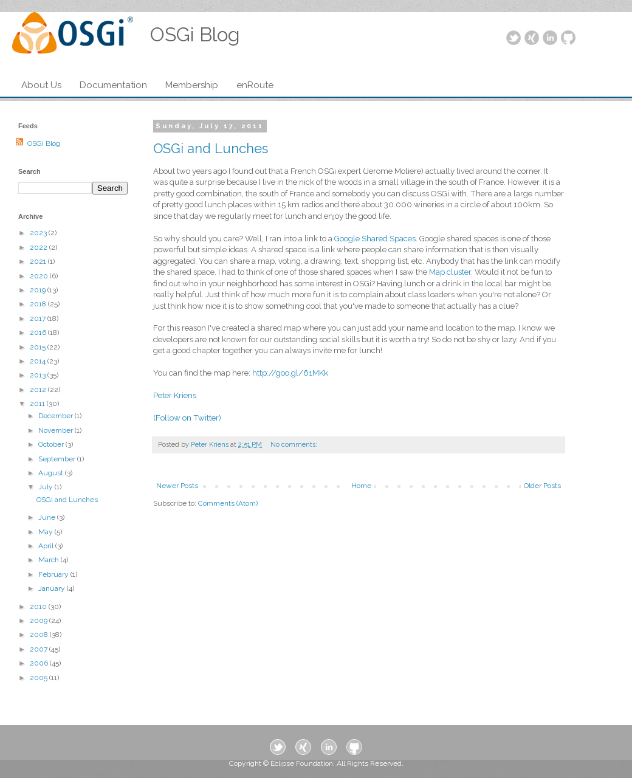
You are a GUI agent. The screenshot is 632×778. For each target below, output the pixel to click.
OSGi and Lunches (210, 148)
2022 (39, 247)
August (51, 473)
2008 (40, 634)
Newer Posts (177, 485)
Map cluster (450, 272)
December (56, 415)
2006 (40, 663)
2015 (38, 347)
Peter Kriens (174, 395)
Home (361, 485)
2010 (39, 606)
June (47, 517)
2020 (40, 276)
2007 (39, 649)
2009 (39, 620)
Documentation (113, 85)
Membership (191, 85)
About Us (41, 85)
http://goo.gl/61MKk (290, 372)
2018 (39, 304)
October (52, 444)
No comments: (294, 445)
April (46, 546)
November (56, 430)
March (49, 560)
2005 (39, 677)
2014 (38, 361)
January (52, 588)
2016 (39, 332)
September (57, 459)
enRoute (254, 85)
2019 (38, 290)
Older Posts (542, 485)
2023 (39, 233)
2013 (38, 375)
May (46, 532)
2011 (38, 403)
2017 (38, 318)
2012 (39, 389)
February (54, 574)
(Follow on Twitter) (187, 417)
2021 (39, 261)
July (46, 487)
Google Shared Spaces (375, 238)
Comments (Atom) (228, 503)
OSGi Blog (43, 143)
